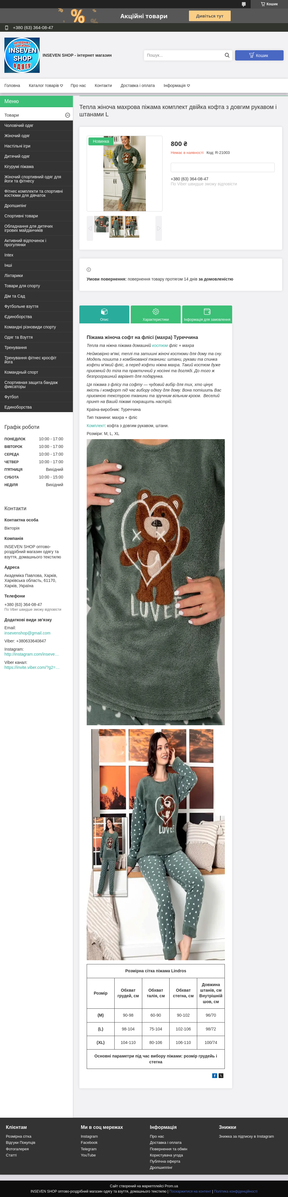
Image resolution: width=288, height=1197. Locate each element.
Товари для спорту (22, 285)
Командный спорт (21, 372)
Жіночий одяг (17, 135)
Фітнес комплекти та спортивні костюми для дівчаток (33, 193)
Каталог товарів (44, 85)
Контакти (103, 85)
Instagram (89, 1136)
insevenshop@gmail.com (27, 633)
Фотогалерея (17, 1149)
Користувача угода (166, 1155)
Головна (12, 85)
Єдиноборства (18, 316)
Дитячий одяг (17, 156)
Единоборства (18, 407)
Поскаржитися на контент (190, 1191)
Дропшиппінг (161, 1167)
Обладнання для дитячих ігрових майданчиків (28, 228)
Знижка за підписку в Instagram (246, 1136)
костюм (160, 345)
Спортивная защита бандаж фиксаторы (31, 384)
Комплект (96, 425)
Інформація (175, 85)
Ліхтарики (13, 275)
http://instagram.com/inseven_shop (32, 654)
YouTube (88, 1155)
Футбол (11, 396)
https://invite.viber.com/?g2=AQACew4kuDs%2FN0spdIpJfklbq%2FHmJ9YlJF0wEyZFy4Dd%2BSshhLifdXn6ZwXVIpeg (32, 667)
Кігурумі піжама (19, 166)
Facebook (89, 1142)
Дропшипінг (15, 205)
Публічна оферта (165, 1161)
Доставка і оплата (138, 85)
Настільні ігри (17, 146)
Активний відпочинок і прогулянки (25, 242)
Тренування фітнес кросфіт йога (30, 359)
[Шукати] (227, 55)
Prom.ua (171, 1186)
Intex (8, 255)
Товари (11, 115)
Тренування (15, 347)
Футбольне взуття (21, 306)
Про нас (78, 85)
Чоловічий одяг (19, 125)
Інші (8, 265)
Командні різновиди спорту (30, 327)
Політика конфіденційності (235, 1191)
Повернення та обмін (168, 1149)
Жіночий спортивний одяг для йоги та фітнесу (32, 178)
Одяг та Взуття (18, 337)
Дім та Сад (14, 296)
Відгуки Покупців (20, 1142)
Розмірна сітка (18, 1136)
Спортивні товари (21, 216)
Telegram (88, 1149)
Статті (11, 1155)
